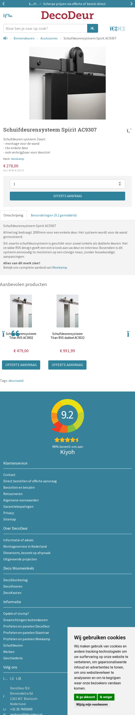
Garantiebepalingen (18, 506)
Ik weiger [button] (106, 697)
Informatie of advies (18, 540)
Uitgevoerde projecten (20, 559)
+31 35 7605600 (21, 709)
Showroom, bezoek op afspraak (26, 553)
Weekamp (17, 159)
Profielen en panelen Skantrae (26, 632)
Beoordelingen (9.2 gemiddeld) (54, 215)
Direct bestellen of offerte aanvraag (30, 481)
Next (130, 4)
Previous (4, 4)
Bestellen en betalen (19, 487)
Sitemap (9, 519)
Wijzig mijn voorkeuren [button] (92, 704)
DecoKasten (12, 592)
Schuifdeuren (13, 645)
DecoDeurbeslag (15, 580)
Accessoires (49, 38)
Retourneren (12, 494)
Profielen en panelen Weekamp (26, 639)
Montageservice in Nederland (25, 546)
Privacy (8, 513)
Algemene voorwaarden (21, 500)
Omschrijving (13, 215)
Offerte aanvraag (67, 196)
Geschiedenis (13, 658)
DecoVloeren (12, 586)
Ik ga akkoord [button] (85, 697)
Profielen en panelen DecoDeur (26, 626)
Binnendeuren (24, 38)
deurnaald (16, 380)
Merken (8, 651)
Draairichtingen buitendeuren (25, 620)
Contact (9, 474)
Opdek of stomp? (16, 613)
